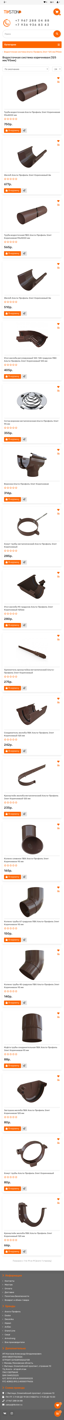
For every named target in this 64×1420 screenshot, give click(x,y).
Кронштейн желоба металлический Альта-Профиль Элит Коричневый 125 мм (31, 797)
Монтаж (9, 1284)
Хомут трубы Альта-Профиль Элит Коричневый (29, 1173)
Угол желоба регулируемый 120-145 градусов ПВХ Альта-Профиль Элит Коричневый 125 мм (30, 359)
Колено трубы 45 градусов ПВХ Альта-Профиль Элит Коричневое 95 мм (31, 986)
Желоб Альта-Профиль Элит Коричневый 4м (27, 175)
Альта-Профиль (12, 1311)
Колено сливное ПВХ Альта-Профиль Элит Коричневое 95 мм (26, 860)
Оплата (8, 1288)
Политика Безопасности (17, 1296)
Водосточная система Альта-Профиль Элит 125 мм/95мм (33, 52)
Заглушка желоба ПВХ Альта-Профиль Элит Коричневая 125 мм (27, 1111)
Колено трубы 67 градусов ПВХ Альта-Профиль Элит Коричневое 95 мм (31, 923)
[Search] (32, 34)
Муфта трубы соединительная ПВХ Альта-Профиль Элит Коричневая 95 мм (30, 1048)
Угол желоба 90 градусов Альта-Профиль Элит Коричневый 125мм (28, 608)
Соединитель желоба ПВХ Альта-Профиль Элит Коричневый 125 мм (29, 734)
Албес (8, 1327)
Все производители (15, 1342)
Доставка (9, 1292)
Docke (8, 1315)
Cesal (7, 1334)
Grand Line (10, 1330)
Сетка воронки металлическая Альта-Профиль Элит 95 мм (31, 422)
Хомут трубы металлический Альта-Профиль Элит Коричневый (30, 545)
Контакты (9, 1281)
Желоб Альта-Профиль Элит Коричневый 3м (27, 298)
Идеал (8, 1323)
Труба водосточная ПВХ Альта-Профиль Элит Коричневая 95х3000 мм (28, 236)
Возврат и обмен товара (17, 1300)
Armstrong (10, 1338)
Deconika (9, 1319)
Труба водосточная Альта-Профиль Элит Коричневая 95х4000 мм (32, 113)
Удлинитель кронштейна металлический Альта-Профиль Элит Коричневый (29, 671)
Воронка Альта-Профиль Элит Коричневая (26, 484)
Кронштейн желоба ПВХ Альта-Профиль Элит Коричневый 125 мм (28, 1234)
